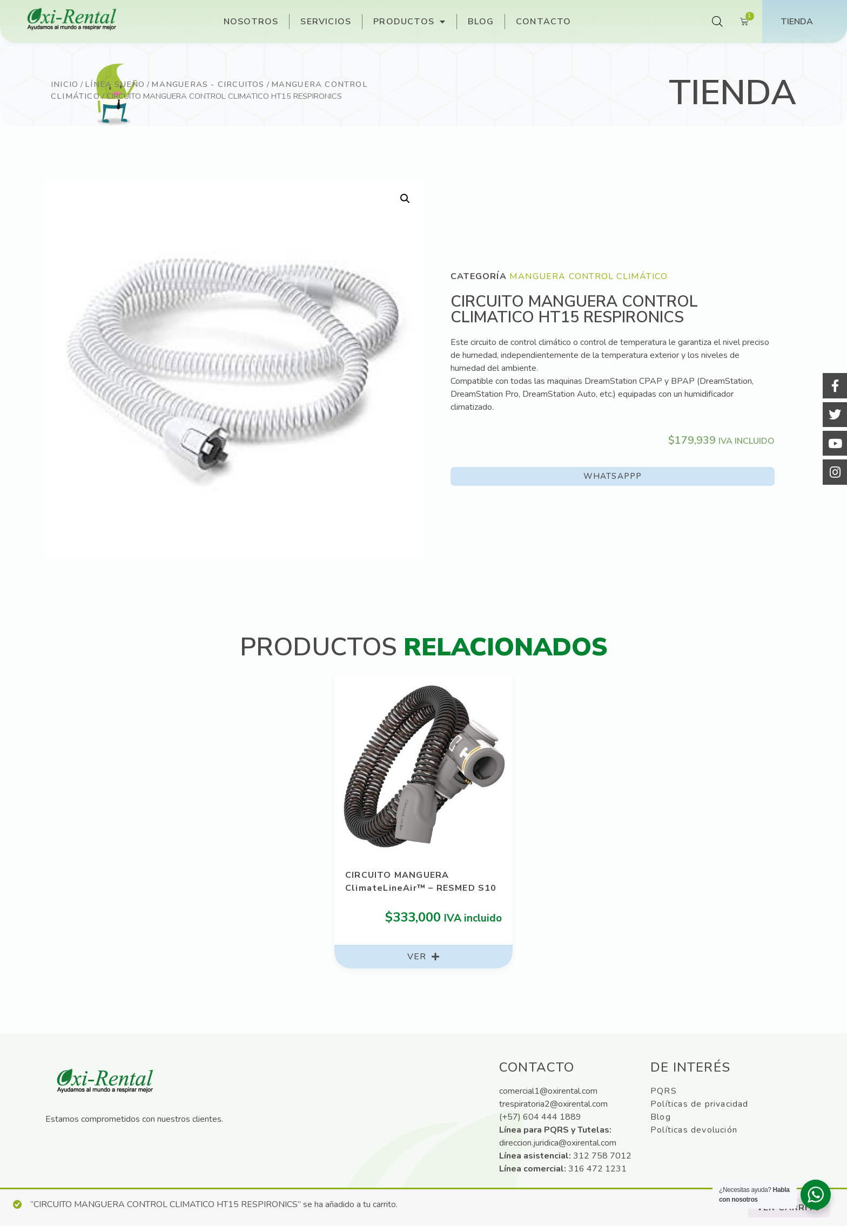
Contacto (544, 22)
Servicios (325, 22)
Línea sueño (115, 84)
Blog (481, 22)
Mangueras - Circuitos (207, 84)
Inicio (64, 84)
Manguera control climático (588, 276)
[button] (613, 476)
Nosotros (251, 22)
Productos (409, 21)
